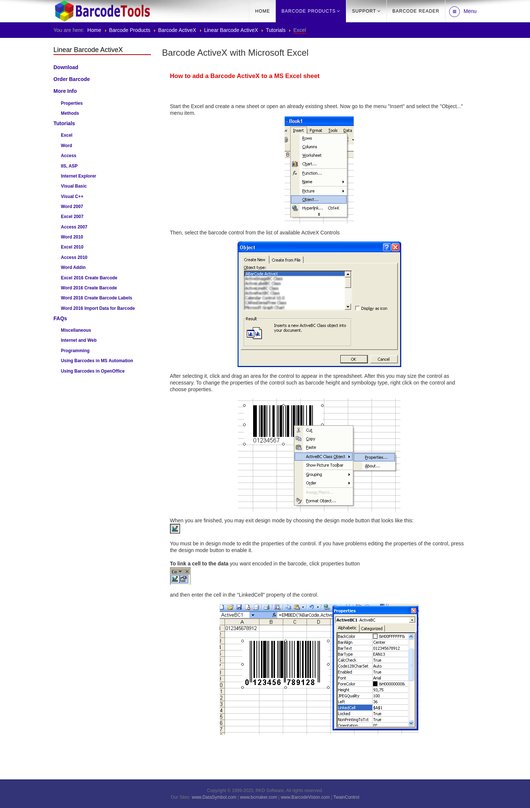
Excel (66, 135)
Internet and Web (78, 340)
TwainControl (346, 797)
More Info (65, 91)
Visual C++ (72, 196)
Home (262, 11)
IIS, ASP (69, 166)
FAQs (60, 318)
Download (65, 67)
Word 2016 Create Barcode (89, 288)
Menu (463, 11)
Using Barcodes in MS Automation (97, 360)
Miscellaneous (76, 330)
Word (66, 145)
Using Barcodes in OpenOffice (93, 371)
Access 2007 (74, 227)
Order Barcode (71, 79)
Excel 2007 (72, 216)
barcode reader (415, 11)
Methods (70, 113)
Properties (72, 103)
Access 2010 (74, 257)
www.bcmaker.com (258, 797)
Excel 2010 (72, 247)
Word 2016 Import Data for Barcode (98, 308)
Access (68, 155)
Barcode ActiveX (177, 30)
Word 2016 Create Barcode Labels (96, 298)
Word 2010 (72, 237)
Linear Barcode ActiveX (231, 30)
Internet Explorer (78, 176)
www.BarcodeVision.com (305, 797)
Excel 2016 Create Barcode (89, 277)
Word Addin (73, 267)
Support (364, 11)
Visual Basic (74, 186)
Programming (75, 350)
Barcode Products (308, 11)
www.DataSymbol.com (214, 797)
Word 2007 (72, 206)
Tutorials (275, 30)
